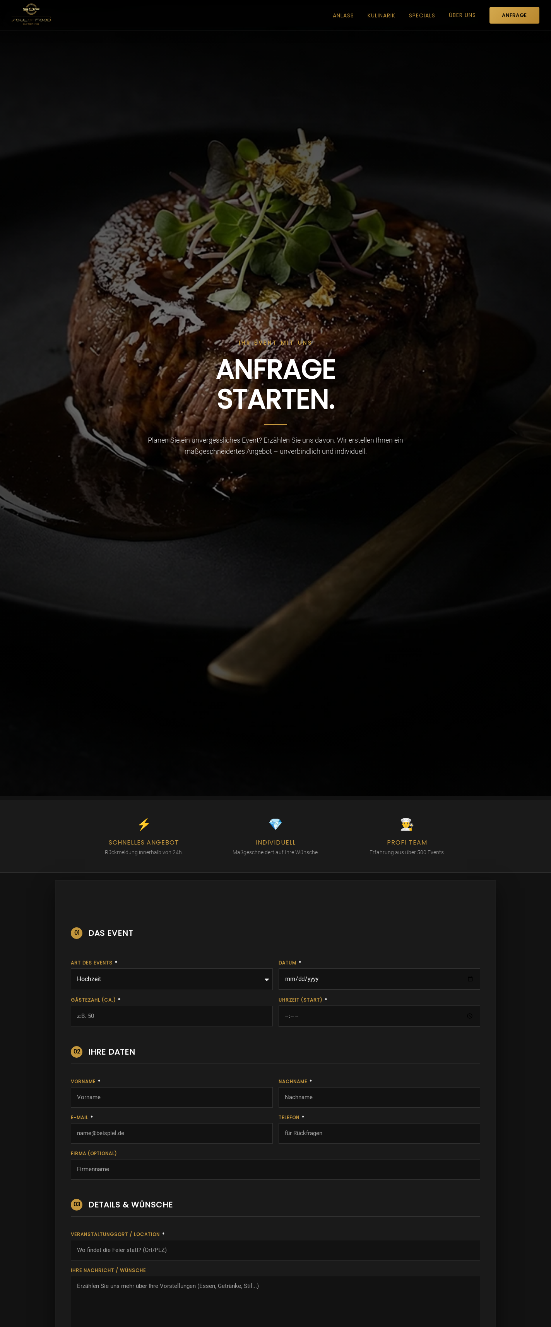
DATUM (288, 963)
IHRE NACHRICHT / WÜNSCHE (108, 1270)
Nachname (294, 1081)
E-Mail (80, 1117)
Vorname (84, 1081)
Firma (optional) (94, 1153)
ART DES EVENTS (92, 963)
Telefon (290, 1117)
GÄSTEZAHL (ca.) (94, 1000)
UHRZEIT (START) (301, 1000)
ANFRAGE (514, 15)
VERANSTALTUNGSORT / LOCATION (116, 1234)
